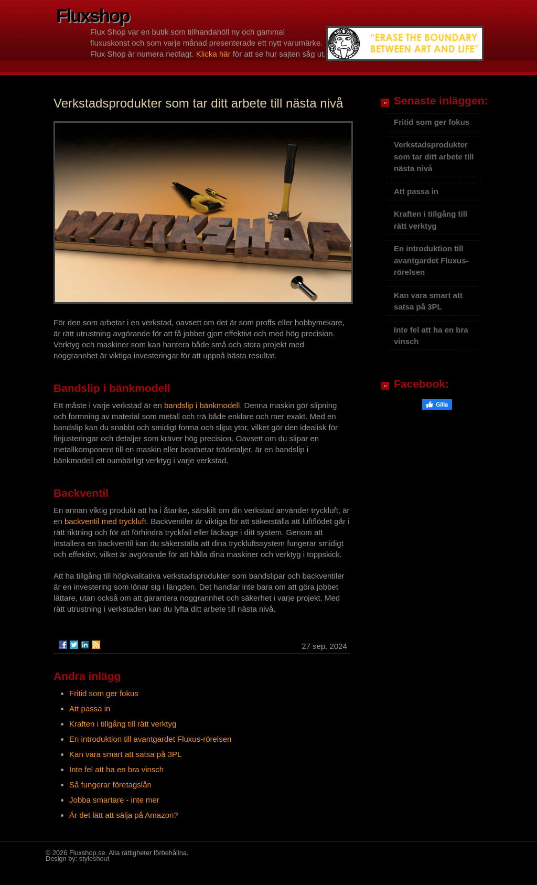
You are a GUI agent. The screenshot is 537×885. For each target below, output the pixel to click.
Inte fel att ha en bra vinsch (116, 769)
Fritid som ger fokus (103, 693)
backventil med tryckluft (105, 521)
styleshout (94, 858)
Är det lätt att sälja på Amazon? (123, 815)
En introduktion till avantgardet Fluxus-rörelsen (150, 738)
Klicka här (213, 53)
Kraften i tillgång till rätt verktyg (122, 723)
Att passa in (89, 708)
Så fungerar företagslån (110, 784)
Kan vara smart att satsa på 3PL (125, 754)
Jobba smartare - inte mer (114, 799)
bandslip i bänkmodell (202, 405)
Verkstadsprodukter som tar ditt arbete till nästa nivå (434, 156)
